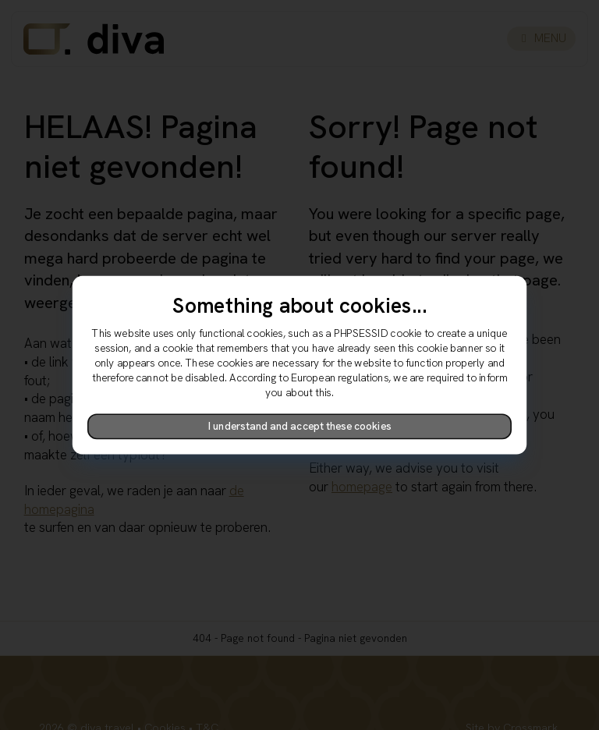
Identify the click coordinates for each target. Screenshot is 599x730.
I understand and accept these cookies (299, 426)
